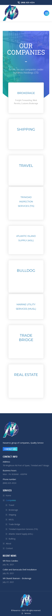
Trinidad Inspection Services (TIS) (23, 529)
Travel (26, 165)
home (8, 495)
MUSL (11, 519)
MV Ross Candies (10, 560)
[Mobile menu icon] (46, 13)
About (8, 543)
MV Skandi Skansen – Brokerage (17, 578)
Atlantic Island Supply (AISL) (21, 534)
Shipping (26, 129)
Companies (9, 500)
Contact (9, 548)
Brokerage (26, 93)
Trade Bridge (26, 337)
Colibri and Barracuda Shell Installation (20, 569)
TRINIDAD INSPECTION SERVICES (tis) (26, 201)
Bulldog (26, 270)
